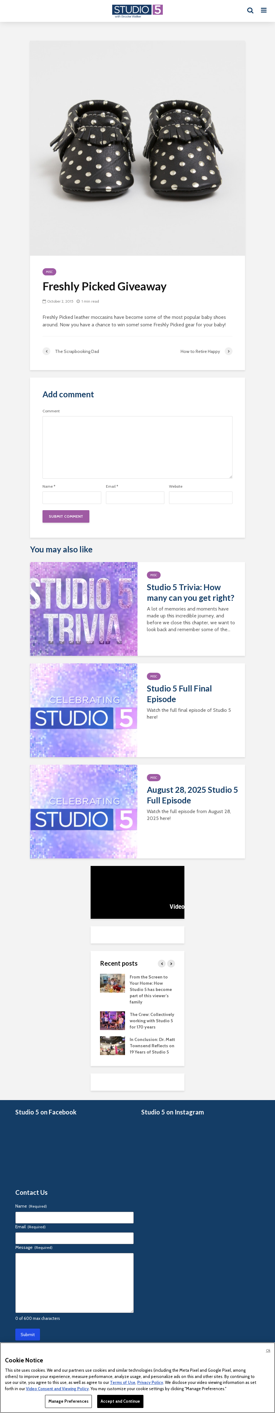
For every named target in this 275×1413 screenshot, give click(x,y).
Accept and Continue (120, 1401)
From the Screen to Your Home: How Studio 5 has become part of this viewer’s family (151, 989)
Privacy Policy (150, 1382)
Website (175, 486)
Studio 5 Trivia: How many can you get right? (190, 592)
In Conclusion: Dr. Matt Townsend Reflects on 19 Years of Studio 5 (152, 1046)
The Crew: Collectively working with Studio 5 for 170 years (152, 1021)
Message (33, 1247)
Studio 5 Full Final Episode (179, 693)
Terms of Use (122, 1382)
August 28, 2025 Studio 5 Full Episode (192, 795)
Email (112, 486)
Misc (49, 272)
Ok (268, 1350)
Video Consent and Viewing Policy (57, 1388)
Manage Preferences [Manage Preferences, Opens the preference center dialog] (68, 1401)
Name (48, 486)
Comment (51, 411)
